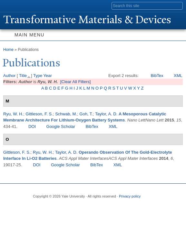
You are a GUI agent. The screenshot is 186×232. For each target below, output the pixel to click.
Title (23, 75)
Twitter (50, 207)
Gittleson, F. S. (39, 113)
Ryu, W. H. (13, 113)
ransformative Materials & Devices (87, 20)
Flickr (62, 207)
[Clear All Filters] (75, 81)
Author (9, 75)
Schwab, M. (66, 113)
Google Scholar (60, 126)
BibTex (157, 75)
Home (8, 49)
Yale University (10, 5)
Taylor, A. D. (106, 113)
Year (48, 75)
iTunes (75, 207)
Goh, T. (86, 113)
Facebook (37, 207)
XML (178, 75)
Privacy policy (130, 196)
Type (37, 75)
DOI (32, 126)
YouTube (87, 207)
